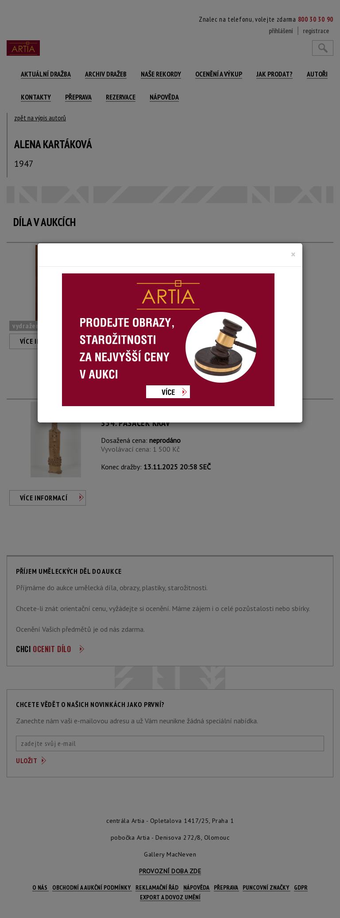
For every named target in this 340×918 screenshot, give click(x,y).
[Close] (293, 254)
